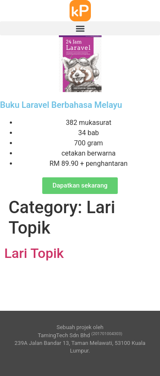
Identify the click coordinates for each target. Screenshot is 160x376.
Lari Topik (34, 253)
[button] (80, 28)
